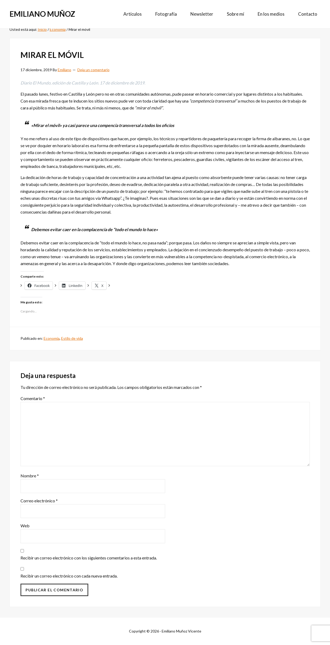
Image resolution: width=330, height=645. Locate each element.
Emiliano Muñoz (42, 13)
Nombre (29, 475)
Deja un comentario (93, 69)
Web (25, 525)
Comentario (32, 398)
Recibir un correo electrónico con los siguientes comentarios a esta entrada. (88, 557)
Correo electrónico (39, 500)
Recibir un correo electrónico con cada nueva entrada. (69, 575)
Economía (52, 338)
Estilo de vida (72, 338)
